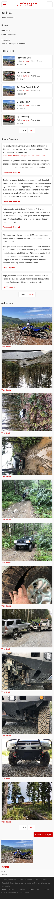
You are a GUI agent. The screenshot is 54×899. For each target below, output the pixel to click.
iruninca (26, 61)
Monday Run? (23, 102)
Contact (46, 889)
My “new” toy (23, 117)
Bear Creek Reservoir (11, 172)
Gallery (31, 889)
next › (31, 131)
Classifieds (21, 889)
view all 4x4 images (43, 834)
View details (6, 347)
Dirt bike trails (23, 72)
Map (38, 889)
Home (3, 18)
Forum (11, 889)
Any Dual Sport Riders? (28, 87)
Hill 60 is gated (24, 58)
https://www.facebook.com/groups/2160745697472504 (25, 156)
